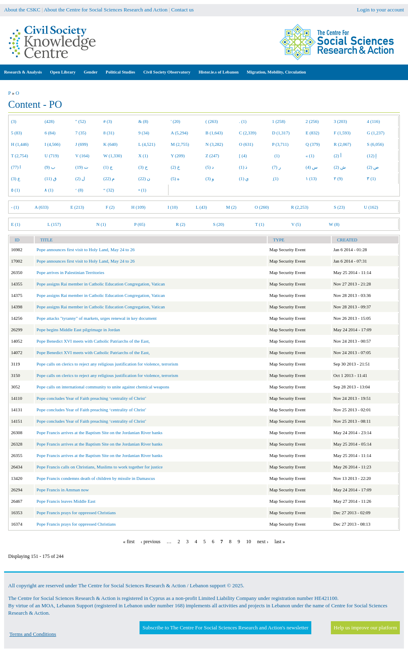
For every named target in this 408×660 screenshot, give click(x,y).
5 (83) (16, 132)
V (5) (296, 224)
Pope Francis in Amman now (62, 489)
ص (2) (373, 167)
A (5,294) (179, 132)
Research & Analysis (23, 72)
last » (280, 541)
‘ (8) (79, 189)
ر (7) (276, 167)
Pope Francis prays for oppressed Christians (76, 512)
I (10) (173, 207)
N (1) (101, 224)
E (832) (312, 132)
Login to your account (380, 10)
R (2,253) (299, 207)
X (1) (143, 155)
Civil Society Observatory (166, 72)
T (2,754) (19, 155)
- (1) (15, 207)
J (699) (81, 144)
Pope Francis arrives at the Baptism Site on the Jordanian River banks (99, 432)
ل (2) (80, 178)
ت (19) (81, 167)
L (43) (201, 207)
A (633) (42, 207)
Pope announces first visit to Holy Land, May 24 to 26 (85, 249)
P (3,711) (280, 144)
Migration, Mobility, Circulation (276, 72)
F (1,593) (342, 132)
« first (129, 541)
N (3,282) (214, 144)
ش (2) (340, 167)
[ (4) (243, 155)
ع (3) (15, 178)
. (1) (242, 121)
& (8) (143, 121)
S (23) (339, 207)
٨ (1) (48, 189)
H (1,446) (20, 144)
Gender (91, 72)
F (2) (110, 207)
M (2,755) (180, 144)
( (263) (212, 121)
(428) (49, 121)
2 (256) (312, 121)
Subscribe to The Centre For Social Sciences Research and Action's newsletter (225, 627)
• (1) (142, 189)
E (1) (15, 224)
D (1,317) (281, 132)
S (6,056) (375, 144)
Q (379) (313, 144)
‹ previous (150, 541)
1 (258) (278, 121)
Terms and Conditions (32, 634)
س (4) (311, 167)
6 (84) (49, 132)
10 (248, 541)
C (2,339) (247, 132)
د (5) (210, 167)
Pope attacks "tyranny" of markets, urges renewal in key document (96, 318)
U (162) (371, 207)
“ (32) (108, 189)
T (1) (259, 224)
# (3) (107, 121)
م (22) (109, 178)
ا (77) (16, 167)
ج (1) (108, 167)
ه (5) (175, 178)
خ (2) (175, 167)
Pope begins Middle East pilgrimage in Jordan (78, 329)
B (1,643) (214, 132)
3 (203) (340, 121)
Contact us (182, 10)
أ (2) (337, 155)
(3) (13, 121)
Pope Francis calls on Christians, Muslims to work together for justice (99, 466)
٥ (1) (15, 189)
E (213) (77, 207)
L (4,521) (146, 144)
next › (262, 541)
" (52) (80, 121)
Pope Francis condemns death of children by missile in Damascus (95, 478)
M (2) (231, 207)
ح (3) (143, 167)
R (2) (180, 224)
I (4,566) (52, 144)
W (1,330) (112, 155)
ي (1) (244, 178)
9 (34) (143, 132)
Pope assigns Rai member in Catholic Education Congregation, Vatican (100, 283)
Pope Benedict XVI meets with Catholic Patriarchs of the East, (93, 341)
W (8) (334, 224)
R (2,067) (342, 144)
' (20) (175, 121)
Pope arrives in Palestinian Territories (70, 272)
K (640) (110, 144)
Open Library (63, 72)
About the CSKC (22, 10)
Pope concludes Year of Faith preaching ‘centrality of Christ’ (91, 398)
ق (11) (50, 178)
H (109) (138, 207)
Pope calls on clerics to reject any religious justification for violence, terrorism (107, 363)
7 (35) (80, 132)
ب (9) (49, 167)
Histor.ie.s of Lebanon (219, 72)
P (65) (139, 224)
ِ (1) (275, 178)
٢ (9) (338, 178)
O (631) (246, 144)
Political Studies (120, 72)
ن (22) (144, 178)
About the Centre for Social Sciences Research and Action (105, 10)
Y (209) (178, 155)
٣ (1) (371, 178)
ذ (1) (243, 167)
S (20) (218, 224)
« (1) (310, 155)
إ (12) (372, 155)
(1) (275, 155)
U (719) (51, 155)
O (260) (262, 207)
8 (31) (108, 132)
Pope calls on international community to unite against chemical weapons (102, 386)
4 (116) (373, 121)
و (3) (210, 178)
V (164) (82, 155)
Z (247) (213, 155)
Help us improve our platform (365, 627)
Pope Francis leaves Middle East (65, 501)
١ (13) (311, 178)
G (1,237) (375, 132)
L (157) (54, 224)
